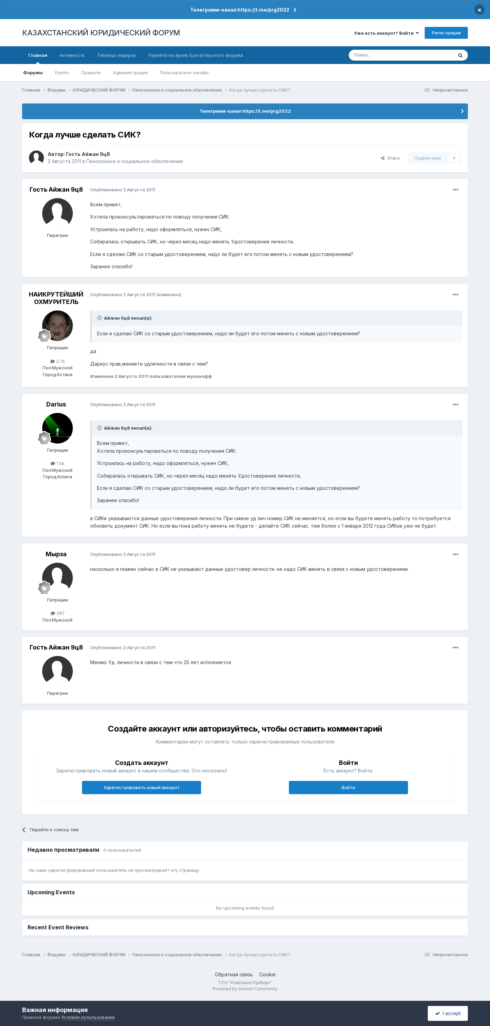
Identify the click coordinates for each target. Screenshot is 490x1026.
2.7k (57, 361)
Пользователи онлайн (184, 72)
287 (58, 613)
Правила (91, 72)
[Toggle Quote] (100, 318)
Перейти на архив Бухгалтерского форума (195, 55)
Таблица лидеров (116, 55)
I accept (448, 1013)
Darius (56, 404)
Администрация (130, 72)
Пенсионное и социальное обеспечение (134, 161)
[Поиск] (382, 55)
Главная (37, 58)
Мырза (56, 554)
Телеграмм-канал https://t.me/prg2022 (239, 10)
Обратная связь (234, 974)
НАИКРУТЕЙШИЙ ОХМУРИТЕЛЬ (56, 298)
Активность (72, 55)
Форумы (33, 72)
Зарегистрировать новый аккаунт (141, 787)
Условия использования (88, 1017)
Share (390, 158)
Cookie (267, 974)
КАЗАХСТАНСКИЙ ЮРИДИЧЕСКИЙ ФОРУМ (101, 32)
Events (62, 72)
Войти (348, 787)
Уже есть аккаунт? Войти (386, 33)
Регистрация (446, 32)
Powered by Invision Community (245, 988)
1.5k (57, 463)
